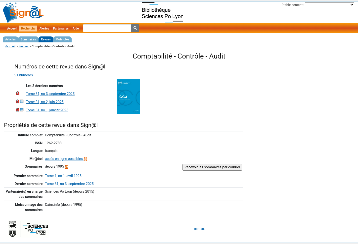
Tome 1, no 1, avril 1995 (63, 176)
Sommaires (28, 39)
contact (199, 229)
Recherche (28, 28)
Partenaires (61, 28)
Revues (46, 39)
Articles (10, 39)
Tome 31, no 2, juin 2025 (44, 102)
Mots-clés (62, 39)
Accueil (12, 28)
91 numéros (23, 75)
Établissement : (293, 5)
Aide (76, 28)
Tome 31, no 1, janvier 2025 (47, 110)
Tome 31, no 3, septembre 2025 (50, 94)
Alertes (44, 28)
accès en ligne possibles (66, 159)
